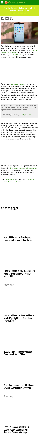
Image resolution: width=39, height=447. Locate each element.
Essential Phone (17, 55)
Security (18, 182)
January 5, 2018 (25, 114)
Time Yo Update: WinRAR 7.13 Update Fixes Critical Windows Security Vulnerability (19, 273)
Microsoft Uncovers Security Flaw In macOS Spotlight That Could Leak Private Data (19, 318)
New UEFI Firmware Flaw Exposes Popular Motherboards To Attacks (18, 239)
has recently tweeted (18, 84)
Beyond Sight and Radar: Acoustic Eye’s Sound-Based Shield (18, 353)
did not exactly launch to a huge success (23, 168)
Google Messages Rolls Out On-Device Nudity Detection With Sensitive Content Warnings (17, 429)
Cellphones (10, 179)
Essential (31, 179)
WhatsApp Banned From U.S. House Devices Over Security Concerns (19, 386)
